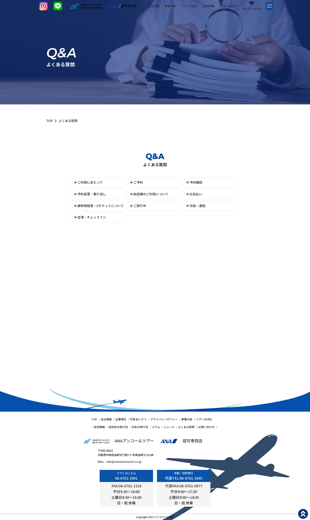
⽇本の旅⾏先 (139, 427)
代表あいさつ (138, 419)
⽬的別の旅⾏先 (118, 427)
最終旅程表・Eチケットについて (101, 205)
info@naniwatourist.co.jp (124, 462)
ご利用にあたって (90, 182)
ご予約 (138, 182)
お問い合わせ (228, 6)
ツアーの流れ (189, 6)
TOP (49, 120)
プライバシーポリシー (164, 419)
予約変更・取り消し (92, 194)
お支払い (196, 194)
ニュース (169, 427)
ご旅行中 (139, 205)
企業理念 (120, 419)
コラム (156, 427)
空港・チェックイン (92, 217)
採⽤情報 (99, 427)
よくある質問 (186, 427)
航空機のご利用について (150, 194)
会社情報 (153, 6)
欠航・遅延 (197, 205)
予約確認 (196, 182)
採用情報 (209, 6)
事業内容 (170, 6)
